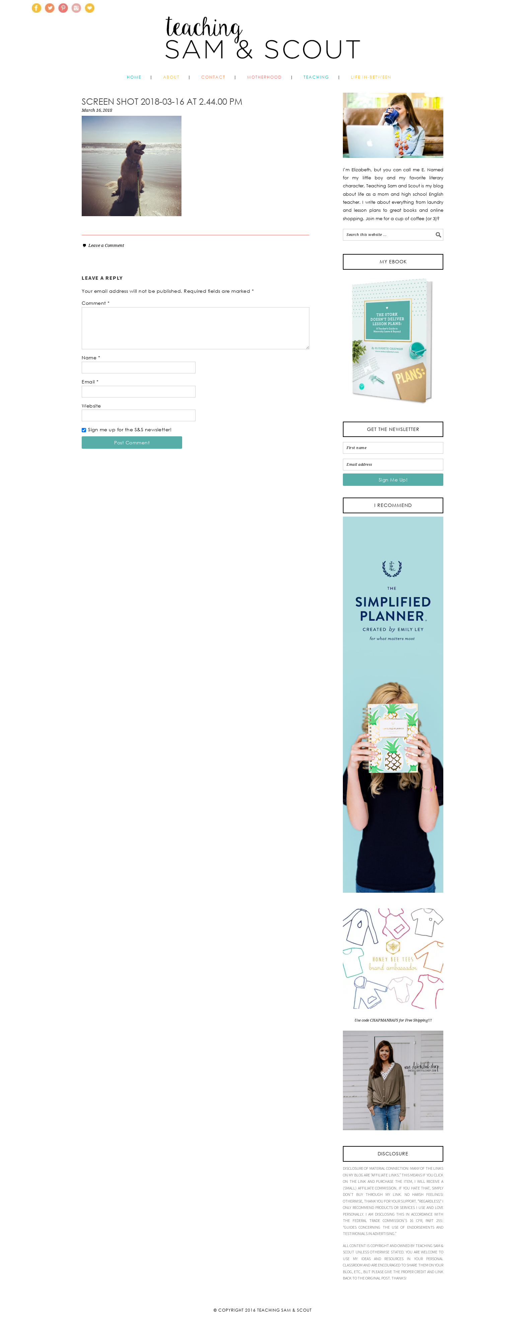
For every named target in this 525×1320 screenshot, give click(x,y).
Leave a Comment (106, 245)
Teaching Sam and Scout (262, 35)
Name (91, 357)
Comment (96, 303)
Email (90, 381)
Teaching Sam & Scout (284, 1310)
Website (91, 406)
